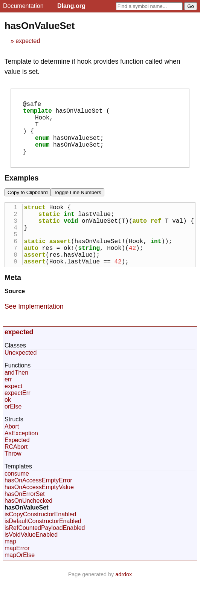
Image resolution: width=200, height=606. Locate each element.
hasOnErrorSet (25, 519)
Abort (12, 452)
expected (27, 41)
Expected (17, 465)
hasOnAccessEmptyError (38, 506)
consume (17, 499)
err (8, 405)
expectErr (17, 418)
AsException (21, 459)
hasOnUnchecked (28, 526)
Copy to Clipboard (28, 204)
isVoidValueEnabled (31, 560)
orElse (13, 432)
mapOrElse (20, 580)
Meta (13, 303)
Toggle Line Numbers (77, 204)
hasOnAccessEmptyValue (39, 513)
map (10, 567)
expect (13, 412)
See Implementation (34, 332)
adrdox (123, 600)
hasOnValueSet (27, 533)
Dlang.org (71, 6)
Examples (21, 190)
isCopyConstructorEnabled (40, 540)
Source (15, 317)
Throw (13, 479)
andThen (16, 398)
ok (8, 425)
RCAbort (16, 472)
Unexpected (21, 378)
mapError (17, 574)
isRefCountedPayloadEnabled (45, 553)
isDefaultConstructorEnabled (43, 546)
